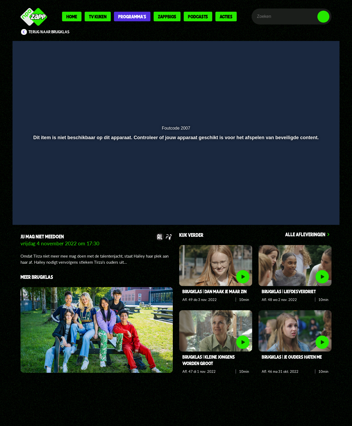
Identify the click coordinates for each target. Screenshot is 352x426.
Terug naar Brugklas (48, 32)
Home (71, 16)
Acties (226, 16)
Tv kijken (98, 16)
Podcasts (198, 16)
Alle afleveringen (305, 234)
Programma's (132, 16)
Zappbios (167, 16)
